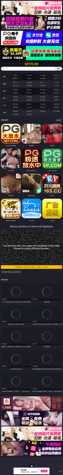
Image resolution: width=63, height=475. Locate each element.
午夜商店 (29, 111)
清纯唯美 (29, 100)
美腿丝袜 (15, 100)
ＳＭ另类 (56, 85)
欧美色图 (42, 97)
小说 (4, 105)
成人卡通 (42, 90)
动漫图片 (56, 97)
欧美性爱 (56, 90)
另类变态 (56, 93)
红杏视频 (15, 114)
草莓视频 (42, 111)
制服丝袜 (15, 93)
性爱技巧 (56, 107)
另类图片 (56, 100)
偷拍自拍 (29, 90)
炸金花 (29, 78)
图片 (4, 98)
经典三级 (29, 93)
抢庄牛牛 (56, 78)
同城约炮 (15, 111)
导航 (4, 113)
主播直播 (42, 85)
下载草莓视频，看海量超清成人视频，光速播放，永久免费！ (37, 267)
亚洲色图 (29, 97)
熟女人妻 (15, 85)
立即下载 (44, 471)
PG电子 (16, 75)
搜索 (58, 68)
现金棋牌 (42, 78)
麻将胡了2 (15, 78)
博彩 (4, 77)
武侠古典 (56, 104)
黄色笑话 (42, 107)
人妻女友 (42, 104)
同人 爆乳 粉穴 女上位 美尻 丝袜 (11, 272)
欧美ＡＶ (42, 82)
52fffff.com (31, 64)
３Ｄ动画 (56, 82)
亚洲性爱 (15, 90)
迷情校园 (15, 107)
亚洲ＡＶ (15, 82)
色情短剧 (29, 114)
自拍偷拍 (29, 82)
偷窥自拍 (15, 97)
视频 (4, 84)
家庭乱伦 (29, 104)
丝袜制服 (29, 85)
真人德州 (29, 75)
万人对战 (42, 75)
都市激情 (15, 104)
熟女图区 (42, 100)
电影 (4, 91)
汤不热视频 (56, 111)
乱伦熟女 (42, 93)
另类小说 (29, 107)
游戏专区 (56, 75)
